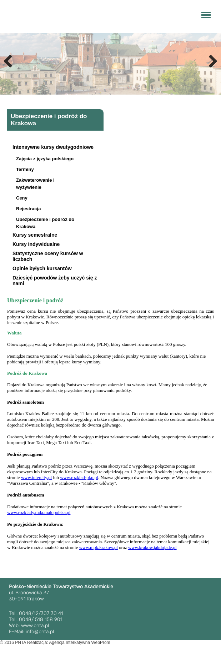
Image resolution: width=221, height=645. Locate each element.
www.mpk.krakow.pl (98, 547)
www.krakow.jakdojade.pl (152, 547)
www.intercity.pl (36, 477)
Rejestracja (28, 208)
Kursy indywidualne (36, 244)
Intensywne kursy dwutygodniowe (53, 147)
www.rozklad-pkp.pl (79, 477)
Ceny (21, 198)
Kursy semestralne (34, 235)
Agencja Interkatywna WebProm (79, 642)
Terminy (25, 169)
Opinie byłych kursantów (42, 268)
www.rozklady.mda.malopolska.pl (38, 512)
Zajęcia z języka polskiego (45, 158)
